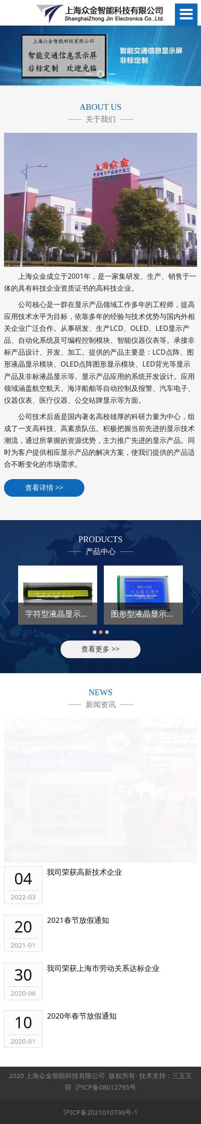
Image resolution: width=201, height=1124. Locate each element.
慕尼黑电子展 (32, 854)
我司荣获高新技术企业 (84, 872)
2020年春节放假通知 (81, 1016)
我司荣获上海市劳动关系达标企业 (103, 968)
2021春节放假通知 (78, 920)
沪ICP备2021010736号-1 (100, 1112)
